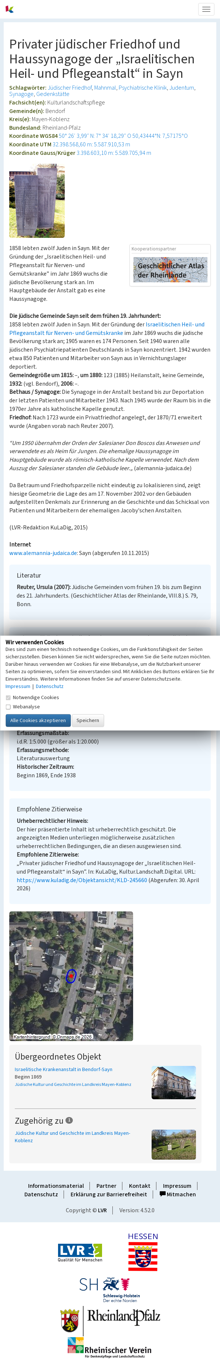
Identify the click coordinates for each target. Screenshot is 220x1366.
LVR (102, 1210)
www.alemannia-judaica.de (43, 553)
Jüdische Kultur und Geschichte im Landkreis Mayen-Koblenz (73, 1084)
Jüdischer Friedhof (70, 88)
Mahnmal (105, 88)
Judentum (181, 88)
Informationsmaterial (56, 1186)
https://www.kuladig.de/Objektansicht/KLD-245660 (82, 880)
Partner (106, 1186)
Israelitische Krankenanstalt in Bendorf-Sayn (63, 1069)
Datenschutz (41, 1194)
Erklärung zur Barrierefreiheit (109, 1194)
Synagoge (21, 94)
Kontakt (139, 1186)
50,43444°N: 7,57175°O (160, 136)
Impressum (177, 1186)
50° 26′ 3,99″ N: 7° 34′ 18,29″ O (95, 136)
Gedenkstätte (53, 94)
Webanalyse (23, 707)
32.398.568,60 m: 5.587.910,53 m (91, 144)
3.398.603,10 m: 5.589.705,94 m (114, 153)
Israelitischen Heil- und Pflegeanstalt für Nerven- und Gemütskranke (106, 328)
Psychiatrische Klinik (143, 88)
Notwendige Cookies (32, 697)
